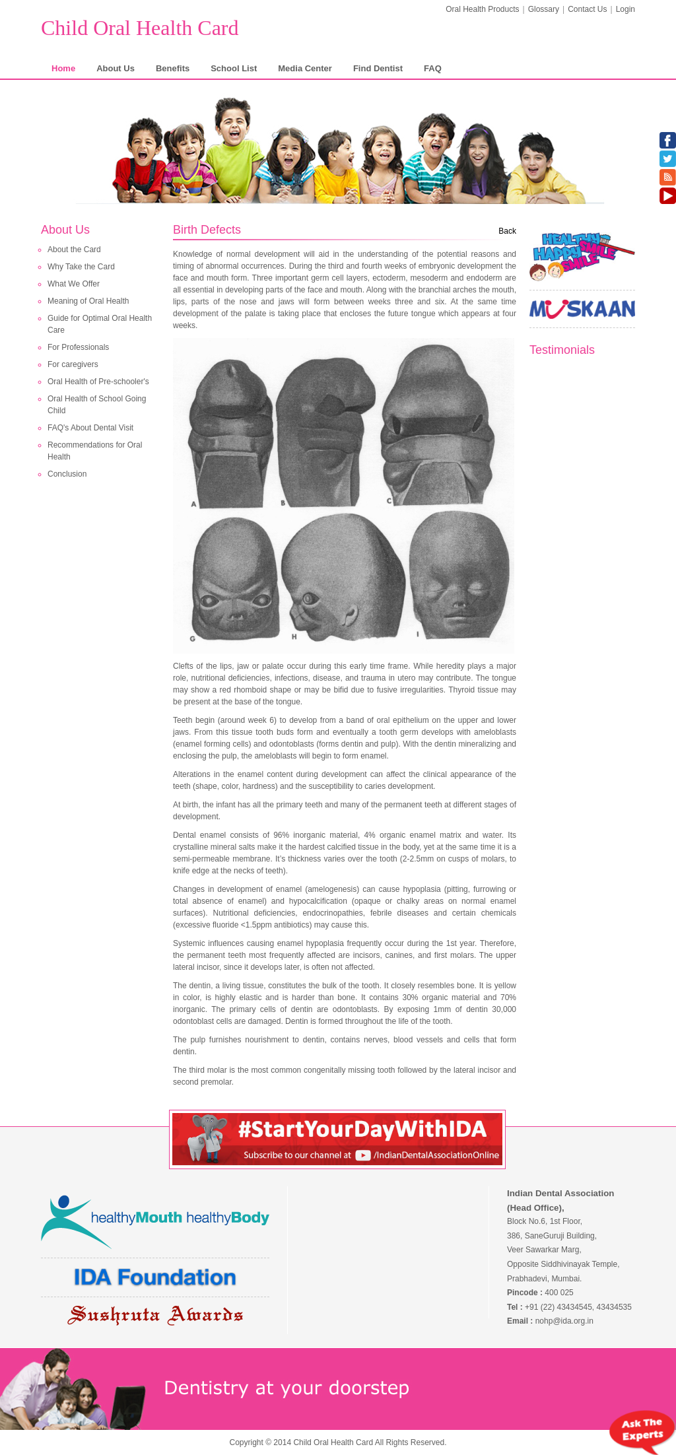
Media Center (305, 68)
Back (507, 231)
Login (625, 9)
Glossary (543, 9)
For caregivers (73, 364)
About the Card (74, 249)
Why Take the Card (81, 266)
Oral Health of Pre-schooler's (98, 381)
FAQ (433, 68)
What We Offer (74, 283)
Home (63, 68)
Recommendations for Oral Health (95, 450)
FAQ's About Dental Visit (90, 427)
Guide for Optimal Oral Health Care (100, 324)
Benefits (172, 68)
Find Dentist (378, 68)
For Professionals (78, 347)
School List (234, 68)
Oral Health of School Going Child (97, 404)
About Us (115, 68)
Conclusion (67, 474)
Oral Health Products (482, 9)
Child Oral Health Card (139, 28)
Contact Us (587, 9)
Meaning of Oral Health (88, 301)
